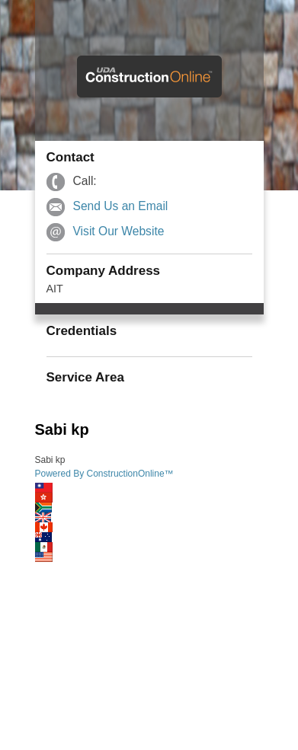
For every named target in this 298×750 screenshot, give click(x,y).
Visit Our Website (119, 231)
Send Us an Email (120, 205)
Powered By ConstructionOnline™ (104, 473)
